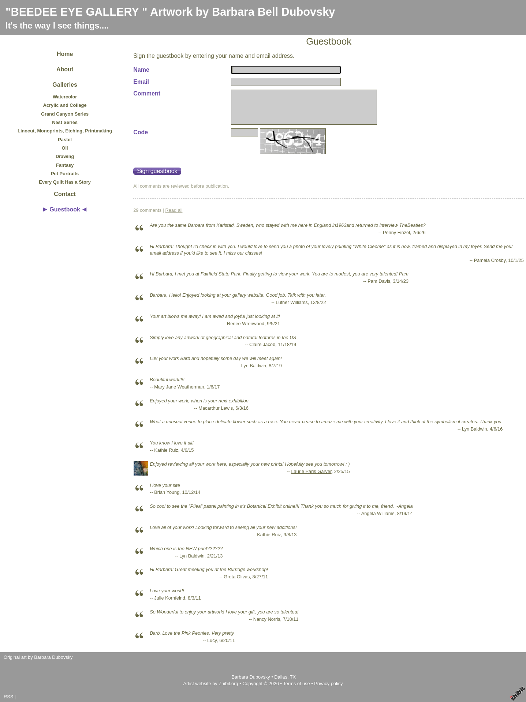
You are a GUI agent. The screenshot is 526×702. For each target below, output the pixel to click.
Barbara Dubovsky (251, 677)
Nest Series (65, 122)
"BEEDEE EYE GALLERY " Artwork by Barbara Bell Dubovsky (170, 11)
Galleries (64, 85)
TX (293, 677)
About (64, 69)
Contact (65, 194)
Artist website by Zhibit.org (210, 683)
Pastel (65, 139)
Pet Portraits (65, 173)
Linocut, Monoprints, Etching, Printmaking (65, 131)
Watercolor (65, 97)
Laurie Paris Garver (311, 471)
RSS (8, 696)
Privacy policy (328, 683)
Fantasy (65, 165)
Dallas (280, 677)
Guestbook (64, 209)
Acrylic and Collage (65, 105)
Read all (174, 210)
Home (65, 54)
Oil (65, 148)
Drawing (65, 156)
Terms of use (296, 683)
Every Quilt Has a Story (65, 182)
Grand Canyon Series (65, 114)
